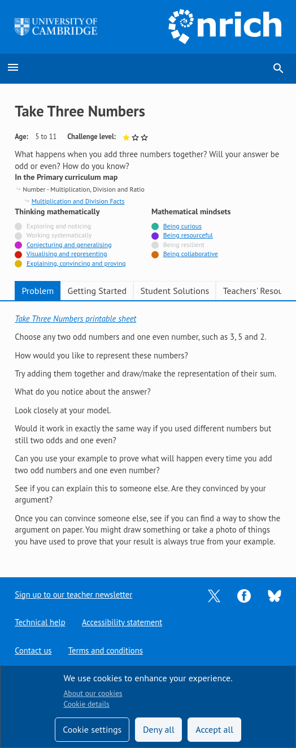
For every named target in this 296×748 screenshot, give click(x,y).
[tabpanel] (148, 430)
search (278, 68)
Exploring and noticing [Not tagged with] (59, 226)
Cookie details (86, 704)
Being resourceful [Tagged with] (188, 235)
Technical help (40, 622)
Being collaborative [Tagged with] (190, 253)
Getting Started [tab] (97, 290)
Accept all (214, 729)
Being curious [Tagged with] (182, 226)
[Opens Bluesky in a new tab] (274, 594)
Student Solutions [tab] (174, 290)
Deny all (159, 729)
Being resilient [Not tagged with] (183, 244)
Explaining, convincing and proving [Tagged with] (76, 263)
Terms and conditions (105, 650)
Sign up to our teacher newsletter (74, 594)
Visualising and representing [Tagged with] (67, 253)
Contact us (33, 650)
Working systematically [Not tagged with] (59, 235)
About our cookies (92, 693)
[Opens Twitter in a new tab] (214, 594)
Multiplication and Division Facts (78, 201)
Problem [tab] (37, 290)
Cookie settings (92, 729)
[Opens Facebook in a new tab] (244, 594)
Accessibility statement (122, 622)
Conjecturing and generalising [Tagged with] (69, 244)
